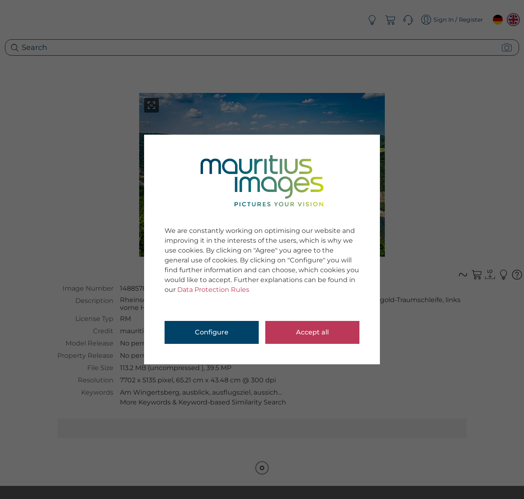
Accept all (312, 332)
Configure (211, 332)
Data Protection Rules (213, 290)
